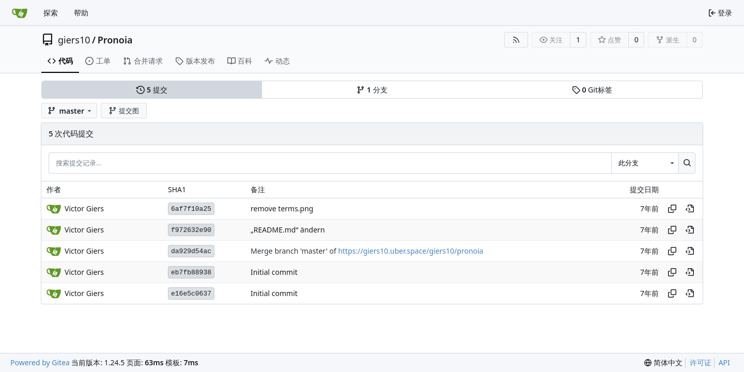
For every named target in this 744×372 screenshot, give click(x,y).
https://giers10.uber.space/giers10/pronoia (410, 251)
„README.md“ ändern (288, 230)
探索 (50, 13)
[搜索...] (686, 163)
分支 (372, 90)
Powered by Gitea (40, 362)
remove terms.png (282, 209)
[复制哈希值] (672, 208)
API (724, 362)
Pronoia (115, 40)
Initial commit (274, 272)
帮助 (81, 13)
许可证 (700, 362)
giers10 (74, 40)
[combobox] (644, 163)
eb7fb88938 (191, 272)
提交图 (124, 110)
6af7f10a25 (191, 209)
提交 (151, 90)
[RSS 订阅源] (516, 40)
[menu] (663, 363)
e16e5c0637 (191, 294)
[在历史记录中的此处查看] (690, 208)
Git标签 (592, 90)
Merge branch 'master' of (294, 251)
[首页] (19, 13)
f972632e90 (191, 230)
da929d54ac (191, 251)
